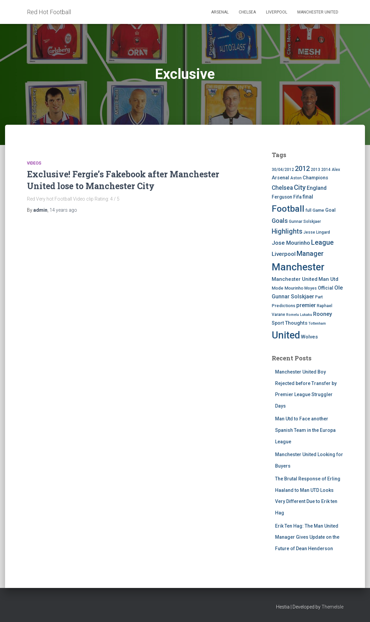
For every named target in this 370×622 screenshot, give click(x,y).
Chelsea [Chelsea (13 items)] (282, 187)
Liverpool (276, 12)
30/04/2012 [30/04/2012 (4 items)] (283, 169)
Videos (34, 163)
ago (63, 210)
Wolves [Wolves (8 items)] (309, 337)
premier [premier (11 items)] (306, 305)
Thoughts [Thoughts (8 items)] (296, 323)
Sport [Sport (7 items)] (278, 323)
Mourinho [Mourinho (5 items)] (293, 288)
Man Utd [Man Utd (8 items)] (328, 279)
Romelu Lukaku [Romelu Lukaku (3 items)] (299, 315)
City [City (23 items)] (300, 187)
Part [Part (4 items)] (319, 297)
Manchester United (317, 12)
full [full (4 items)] (308, 210)
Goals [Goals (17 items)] (280, 221)
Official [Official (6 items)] (325, 288)
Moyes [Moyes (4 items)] (310, 288)
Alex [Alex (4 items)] (336, 169)
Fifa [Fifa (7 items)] (297, 197)
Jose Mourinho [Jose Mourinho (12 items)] (291, 242)
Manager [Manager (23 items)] (310, 253)
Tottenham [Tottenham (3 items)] (317, 323)
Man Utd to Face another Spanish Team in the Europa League (305, 430)
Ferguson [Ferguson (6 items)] (282, 197)
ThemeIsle (332, 607)
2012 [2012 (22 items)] (302, 169)
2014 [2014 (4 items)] (326, 169)
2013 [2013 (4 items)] (315, 169)
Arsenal (220, 12)
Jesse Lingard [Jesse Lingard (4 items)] (316, 232)
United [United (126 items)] (286, 335)
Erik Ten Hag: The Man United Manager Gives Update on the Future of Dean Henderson (307, 537)
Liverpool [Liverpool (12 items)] (284, 253)
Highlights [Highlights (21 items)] (287, 231)
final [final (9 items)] (308, 197)
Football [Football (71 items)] (288, 209)
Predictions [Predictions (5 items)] (283, 305)
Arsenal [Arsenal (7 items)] (280, 178)
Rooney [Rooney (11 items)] (322, 314)
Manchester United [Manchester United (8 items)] (294, 279)
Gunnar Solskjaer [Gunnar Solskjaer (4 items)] (305, 221)
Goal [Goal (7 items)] (330, 210)
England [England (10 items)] (317, 188)
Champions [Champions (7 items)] (315, 178)
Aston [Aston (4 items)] (296, 178)
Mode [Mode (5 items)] (277, 288)
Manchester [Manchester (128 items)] (298, 267)
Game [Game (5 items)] (318, 210)
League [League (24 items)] (322, 242)
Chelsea (247, 12)
